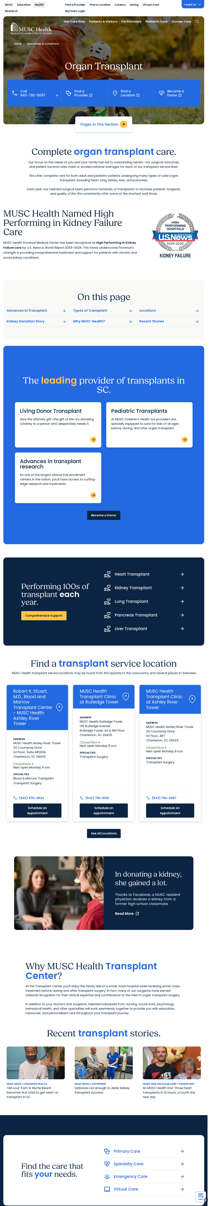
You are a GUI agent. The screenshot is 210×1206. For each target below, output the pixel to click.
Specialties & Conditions (43, 44)
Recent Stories (169, 321)
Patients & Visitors (103, 21)
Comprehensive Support (44, 615)
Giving (134, 5)
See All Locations (104, 833)
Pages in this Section (103, 124)
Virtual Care (151, 5)
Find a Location (100, 5)
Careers (120, 5)
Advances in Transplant (37, 310)
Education (24, 5)
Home (18, 44)
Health (39, 5)
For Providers (131, 21)
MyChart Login (75, 11)
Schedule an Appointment (37, 810)
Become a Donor (103, 515)
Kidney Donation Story (37, 321)
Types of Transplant (103, 310)
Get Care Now (74, 21)
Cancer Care (181, 21)
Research (11, 11)
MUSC (9, 5)
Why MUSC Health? (103, 321)
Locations (169, 310)
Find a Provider (75, 5)
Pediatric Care (156, 21)
